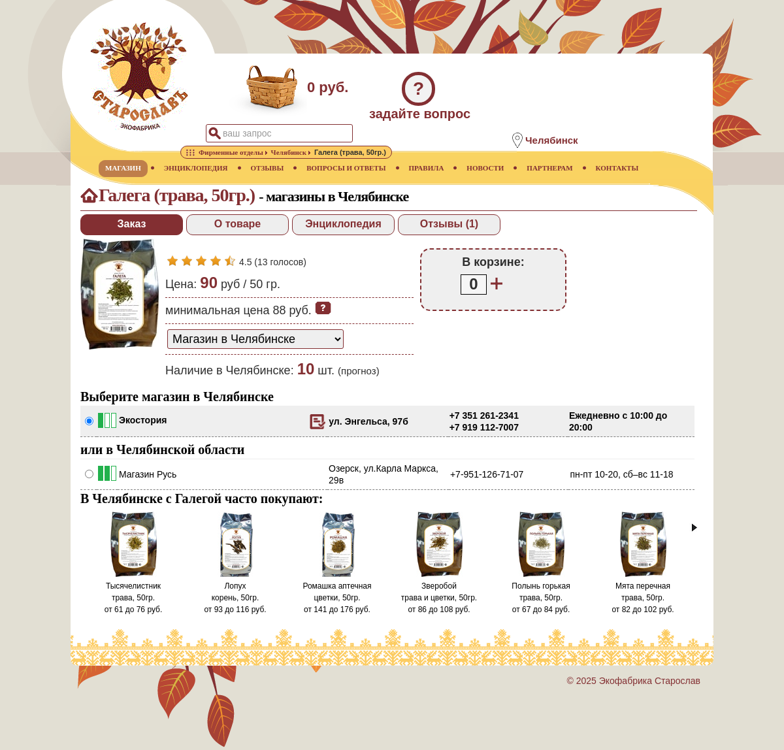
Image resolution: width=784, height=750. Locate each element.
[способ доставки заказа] (255, 339)
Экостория (143, 420)
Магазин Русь (147, 474)
